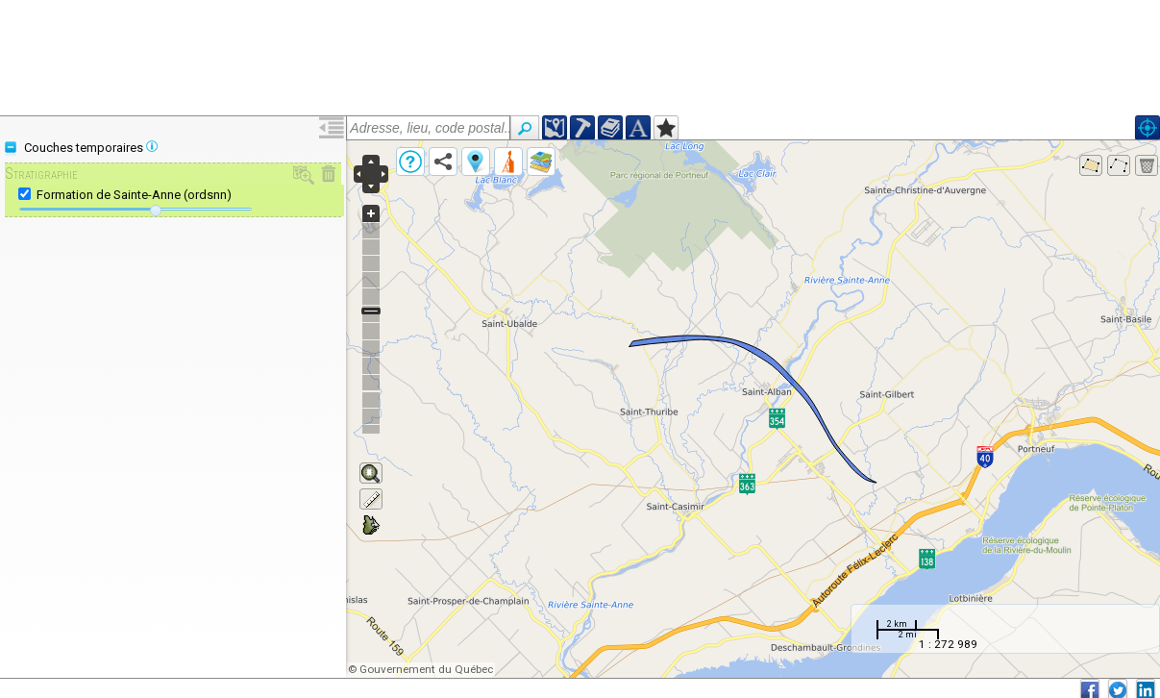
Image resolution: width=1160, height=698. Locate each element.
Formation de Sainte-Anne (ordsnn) (134, 194)
